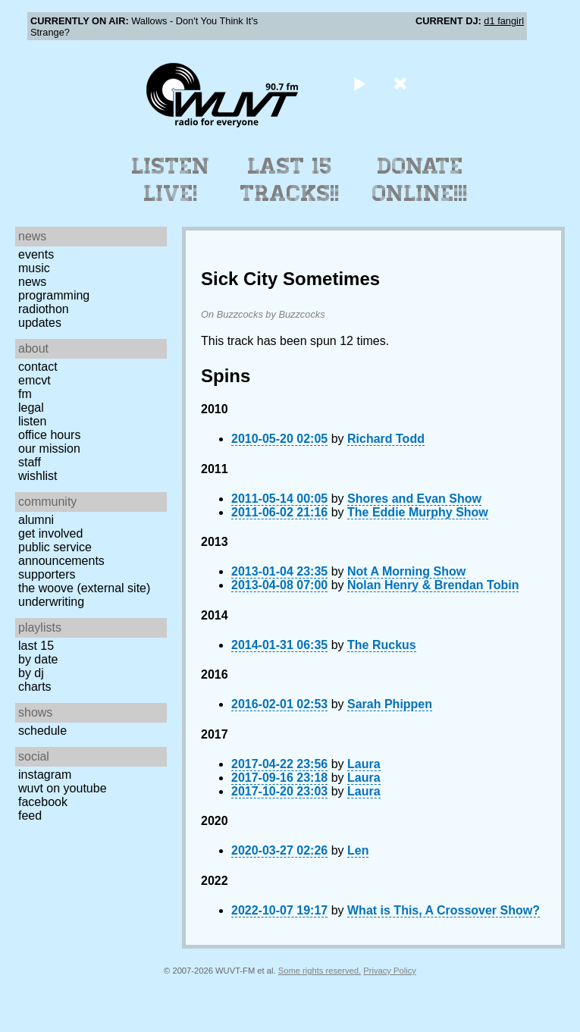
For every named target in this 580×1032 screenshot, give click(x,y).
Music (34, 268)
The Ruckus (381, 644)
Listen (32, 421)
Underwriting (51, 601)
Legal (31, 407)
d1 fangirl (504, 21)
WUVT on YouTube (62, 788)
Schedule (42, 730)
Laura (364, 764)
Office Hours (49, 434)
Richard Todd (386, 438)
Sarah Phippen (389, 704)
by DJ (31, 673)
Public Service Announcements (61, 554)
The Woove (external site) (84, 588)
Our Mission (49, 448)
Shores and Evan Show (414, 498)
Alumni (36, 519)
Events (36, 254)
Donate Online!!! (420, 179)
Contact (38, 366)
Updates (39, 322)
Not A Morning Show (406, 571)
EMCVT (34, 380)
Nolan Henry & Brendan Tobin (433, 585)
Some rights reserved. (319, 970)
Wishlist (38, 475)
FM (25, 393)
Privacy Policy (389, 970)
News (32, 281)
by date (38, 659)
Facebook (42, 801)
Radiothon (43, 309)
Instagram (44, 774)
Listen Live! (171, 179)
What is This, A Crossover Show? (443, 910)
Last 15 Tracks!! (290, 179)
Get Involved (50, 533)
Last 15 (36, 645)
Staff (29, 462)
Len (357, 850)
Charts (35, 686)
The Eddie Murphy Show (417, 512)
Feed (30, 815)
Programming (53, 295)
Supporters (47, 574)
